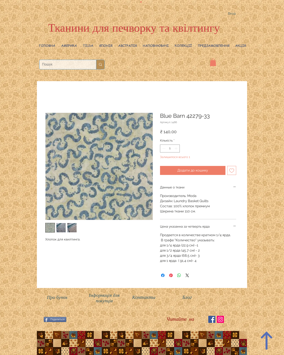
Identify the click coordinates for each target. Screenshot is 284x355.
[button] (69, 45)
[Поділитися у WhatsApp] (179, 275)
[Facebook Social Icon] (211, 319)
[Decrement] (163, 148)
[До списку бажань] (231, 170)
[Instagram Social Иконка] (220, 319)
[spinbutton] (170, 148)
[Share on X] (187, 275)
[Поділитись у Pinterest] (171, 275)
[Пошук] (64, 64)
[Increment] (176, 148)
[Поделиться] (55, 319)
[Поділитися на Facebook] (162, 275)
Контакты (143, 297)
